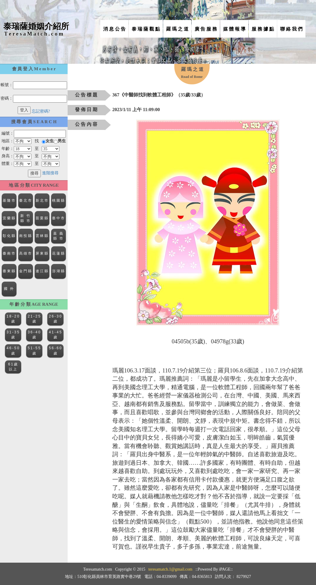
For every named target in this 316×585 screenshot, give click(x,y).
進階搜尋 (50, 173)
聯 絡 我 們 (291, 28)
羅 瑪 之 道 (177, 28)
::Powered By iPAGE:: (214, 569)
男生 (62, 141)
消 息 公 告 (114, 28)
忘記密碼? (41, 111)
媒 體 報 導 (234, 28)
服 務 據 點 (263, 28)
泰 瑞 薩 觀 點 (146, 28)
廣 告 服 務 (206, 28)
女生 (50, 141)
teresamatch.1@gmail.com (170, 569)
